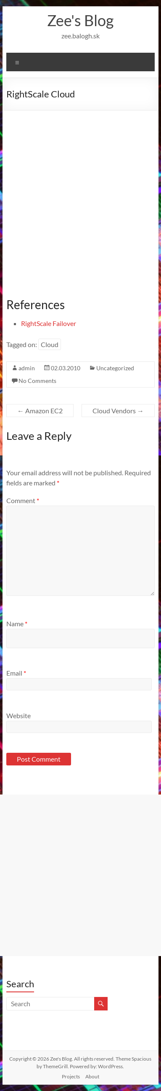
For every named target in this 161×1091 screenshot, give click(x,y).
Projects (71, 1076)
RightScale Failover (48, 323)
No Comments (37, 380)
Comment (22, 500)
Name (16, 624)
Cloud (49, 344)
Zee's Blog (80, 20)
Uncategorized (115, 368)
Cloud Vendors (118, 411)
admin (26, 368)
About (92, 1076)
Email (16, 673)
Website (18, 715)
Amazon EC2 (40, 411)
